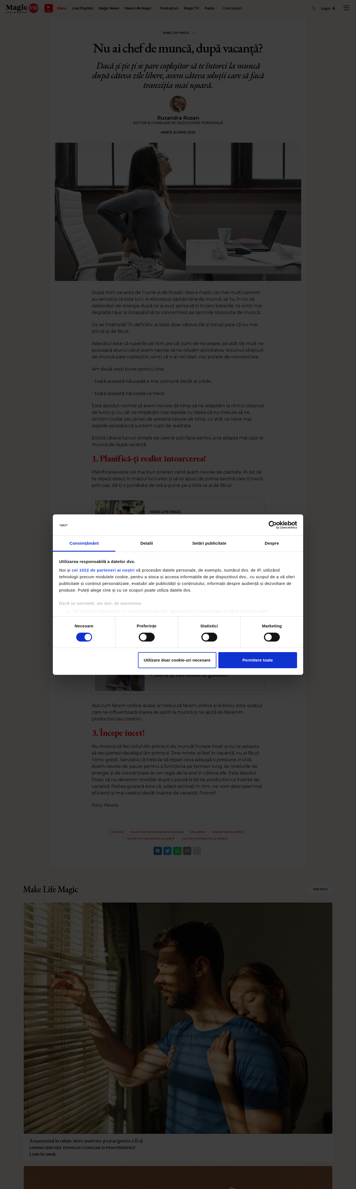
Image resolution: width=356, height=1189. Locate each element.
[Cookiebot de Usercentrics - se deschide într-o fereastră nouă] (272, 525)
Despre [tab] (272, 543)
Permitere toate (258, 660)
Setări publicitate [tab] (209, 543)
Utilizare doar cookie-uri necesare (177, 660)
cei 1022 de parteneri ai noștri (103, 570)
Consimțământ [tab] (84, 543)
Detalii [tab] (146, 543)
